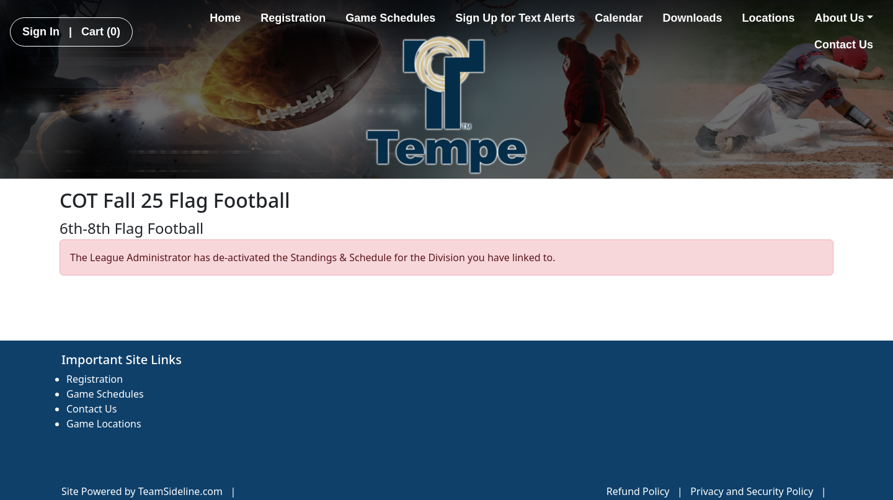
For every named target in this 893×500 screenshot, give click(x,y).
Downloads (692, 18)
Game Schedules (390, 18)
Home (225, 18)
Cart (100, 31)
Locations (768, 18)
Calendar (618, 18)
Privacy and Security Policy (751, 491)
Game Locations (103, 424)
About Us (843, 18)
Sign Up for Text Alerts (515, 18)
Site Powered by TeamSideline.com (142, 491)
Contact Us (843, 44)
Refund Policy (638, 491)
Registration (293, 18)
